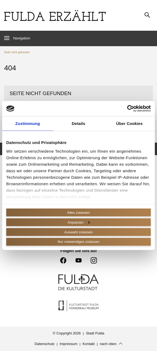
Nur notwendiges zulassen (78, 242)
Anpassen (78, 222)
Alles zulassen (78, 212)
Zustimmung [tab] (27, 123)
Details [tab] (78, 123)
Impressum (68, 344)
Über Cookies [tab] (129, 123)
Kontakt (89, 344)
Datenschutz (45, 344)
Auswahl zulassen (78, 232)
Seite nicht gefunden (17, 52)
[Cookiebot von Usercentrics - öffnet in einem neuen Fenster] (127, 108)
